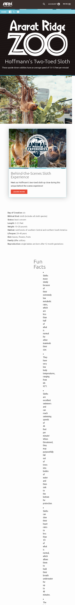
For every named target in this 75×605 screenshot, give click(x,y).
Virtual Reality (45, 473)
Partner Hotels (18, 477)
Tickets (15, 447)
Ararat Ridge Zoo (46, 466)
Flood (15, 496)
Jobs (41, 492)
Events (42, 455)
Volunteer (43, 503)
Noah (15, 499)
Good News (18, 506)
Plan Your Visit (46, 447)
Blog (15, 510)
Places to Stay (19, 472)
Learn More (19, 192)
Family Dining (45, 462)
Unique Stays (17, 480)
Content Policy (29, 594)
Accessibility (44, 506)
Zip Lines (43, 459)
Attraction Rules (18, 461)
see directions (46, 569)
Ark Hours (16, 465)
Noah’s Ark (18, 492)
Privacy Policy (50, 429)
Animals (16, 503)
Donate (42, 499)
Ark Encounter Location (37, 558)
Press (41, 496)
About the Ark (19, 484)
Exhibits (42, 452)
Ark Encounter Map (21, 489)
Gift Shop (43, 469)
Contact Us (44, 510)
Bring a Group (17, 468)
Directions (43, 489)
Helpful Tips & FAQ (20, 458)
